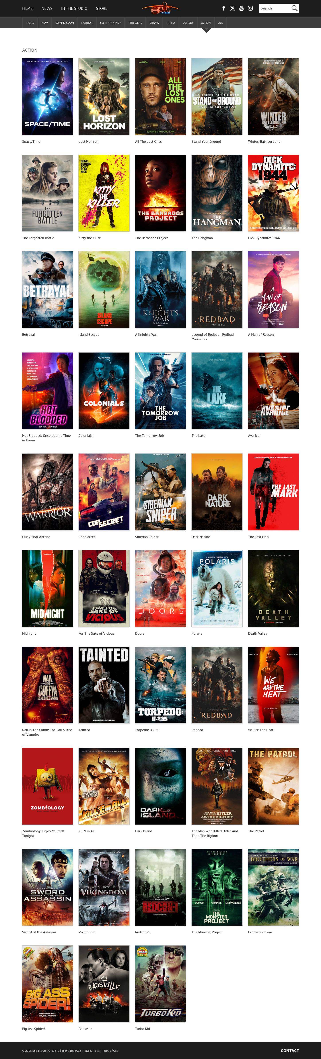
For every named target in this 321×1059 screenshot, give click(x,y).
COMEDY (188, 23)
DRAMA (154, 23)
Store (101, 8)
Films (27, 8)
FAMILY (170, 23)
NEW (45, 23)
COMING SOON (64, 23)
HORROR (87, 23)
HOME (30, 23)
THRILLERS (135, 23)
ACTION (206, 23)
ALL (220, 23)
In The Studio (74, 8)
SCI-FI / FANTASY (110, 23)
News (46, 8)
